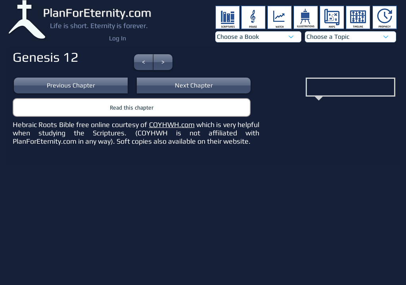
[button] (143, 62)
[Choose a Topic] (350, 36)
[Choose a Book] (258, 36)
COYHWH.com (172, 124)
